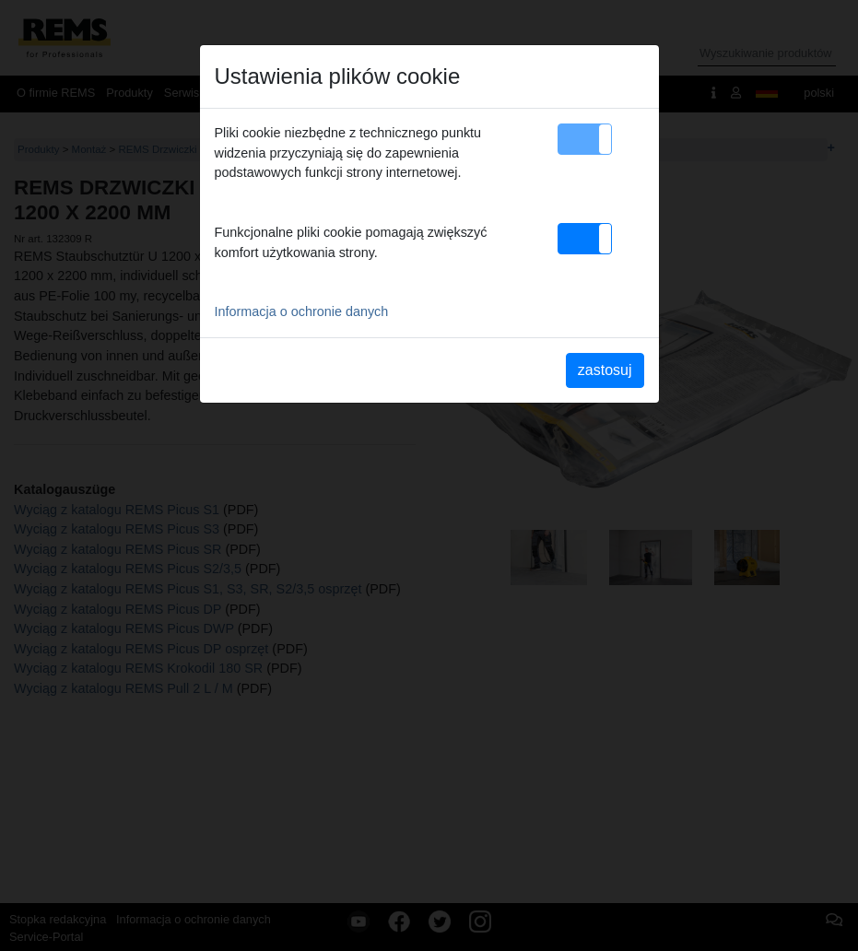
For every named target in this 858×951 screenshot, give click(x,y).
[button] (585, 139)
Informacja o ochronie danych (302, 311)
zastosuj (605, 370)
